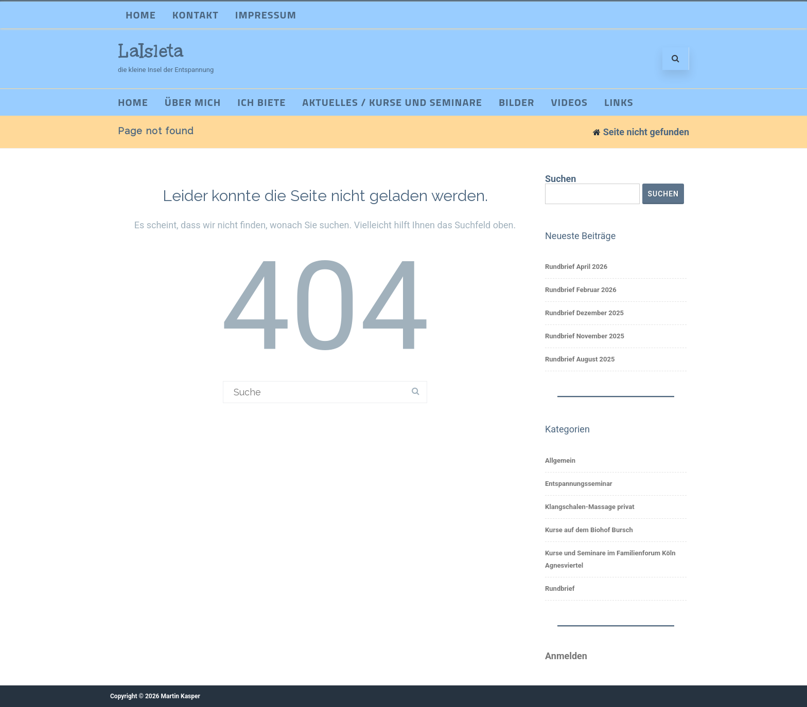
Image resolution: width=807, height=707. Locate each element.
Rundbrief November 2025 (584, 336)
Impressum (265, 15)
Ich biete (261, 102)
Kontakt (195, 15)
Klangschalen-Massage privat (590, 507)
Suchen (560, 179)
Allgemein (560, 460)
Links (619, 102)
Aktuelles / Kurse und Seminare (392, 102)
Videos (569, 102)
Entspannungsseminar (578, 483)
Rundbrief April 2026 (576, 266)
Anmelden (566, 655)
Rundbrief (559, 588)
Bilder (517, 102)
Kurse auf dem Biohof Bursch (589, 530)
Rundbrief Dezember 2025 (584, 313)
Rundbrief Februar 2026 (581, 290)
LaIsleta (151, 51)
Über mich (193, 102)
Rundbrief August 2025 (580, 359)
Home (141, 15)
